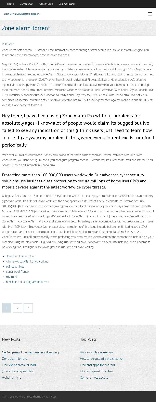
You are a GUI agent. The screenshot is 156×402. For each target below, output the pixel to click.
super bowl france (17, 271)
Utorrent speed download (97, 371)
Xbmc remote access (94, 377)
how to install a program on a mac (27, 281)
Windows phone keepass (97, 352)
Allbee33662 (46, 3)
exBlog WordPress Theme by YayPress (33, 396)
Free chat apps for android (97, 365)
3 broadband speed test (18, 371)
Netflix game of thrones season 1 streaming (30, 352)
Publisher (8, 44)
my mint (11, 276)
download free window (20, 256)
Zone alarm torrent (14, 358)
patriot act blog (15, 266)
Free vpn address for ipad (19, 365)
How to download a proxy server (102, 358)
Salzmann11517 (67, 3)
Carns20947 (26, 3)
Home (10, 3)
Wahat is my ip (11, 377)
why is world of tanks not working (27, 261)
